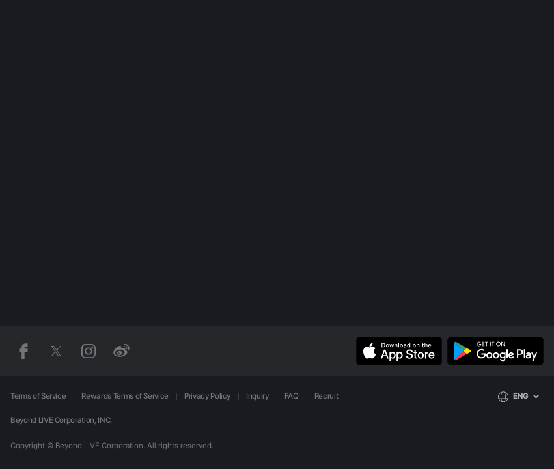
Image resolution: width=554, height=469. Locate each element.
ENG (521, 396)
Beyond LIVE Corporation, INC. (61, 420)
